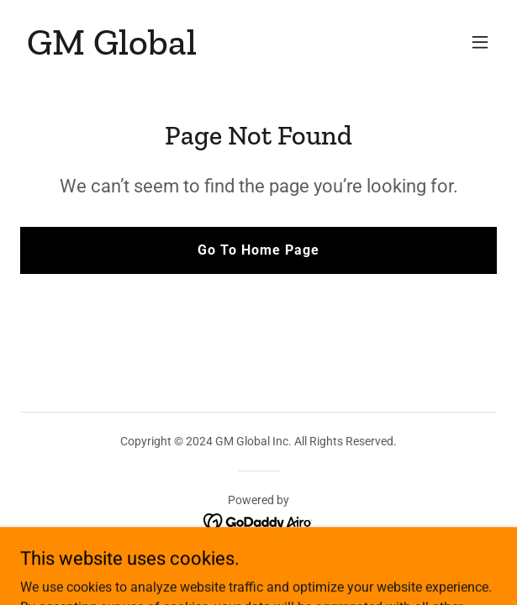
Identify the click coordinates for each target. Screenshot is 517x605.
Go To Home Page (258, 250)
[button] (480, 42)
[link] (112, 50)
